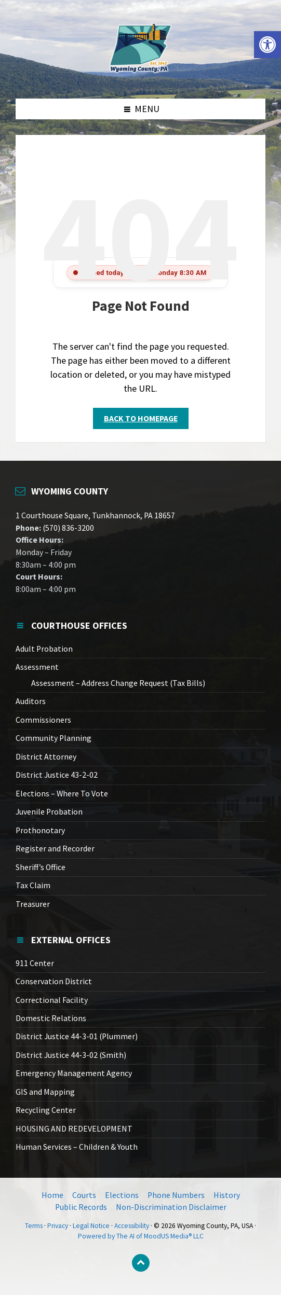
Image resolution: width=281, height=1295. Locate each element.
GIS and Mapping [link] (45, 1092)
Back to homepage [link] (141, 418)
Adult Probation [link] (44, 649)
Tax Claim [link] (33, 885)
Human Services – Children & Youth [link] (77, 1147)
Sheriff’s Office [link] (40, 867)
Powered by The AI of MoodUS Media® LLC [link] (141, 1236)
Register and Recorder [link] (55, 848)
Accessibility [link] (131, 1225)
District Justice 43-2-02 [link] (57, 775)
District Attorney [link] (46, 757)
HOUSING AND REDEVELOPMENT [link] (74, 1129)
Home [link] (52, 1195)
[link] (267, 44)
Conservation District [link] (54, 981)
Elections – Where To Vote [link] (62, 793)
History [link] (226, 1195)
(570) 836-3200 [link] (67, 528)
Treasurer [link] (33, 904)
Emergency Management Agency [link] (74, 1073)
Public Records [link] (81, 1207)
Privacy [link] (57, 1225)
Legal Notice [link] (91, 1225)
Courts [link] (84, 1195)
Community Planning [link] (53, 738)
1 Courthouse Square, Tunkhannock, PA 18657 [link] (95, 515)
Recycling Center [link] (46, 1110)
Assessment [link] (37, 667)
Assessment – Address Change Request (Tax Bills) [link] (118, 683)
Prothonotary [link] (40, 830)
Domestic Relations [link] (51, 1018)
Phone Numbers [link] (176, 1195)
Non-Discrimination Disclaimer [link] (171, 1207)
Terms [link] (34, 1225)
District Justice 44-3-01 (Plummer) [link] (77, 1036)
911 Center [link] (35, 963)
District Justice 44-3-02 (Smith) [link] (71, 1055)
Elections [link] (122, 1195)
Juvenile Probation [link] (49, 812)
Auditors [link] (31, 701)
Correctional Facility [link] (52, 1000)
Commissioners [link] (43, 720)
